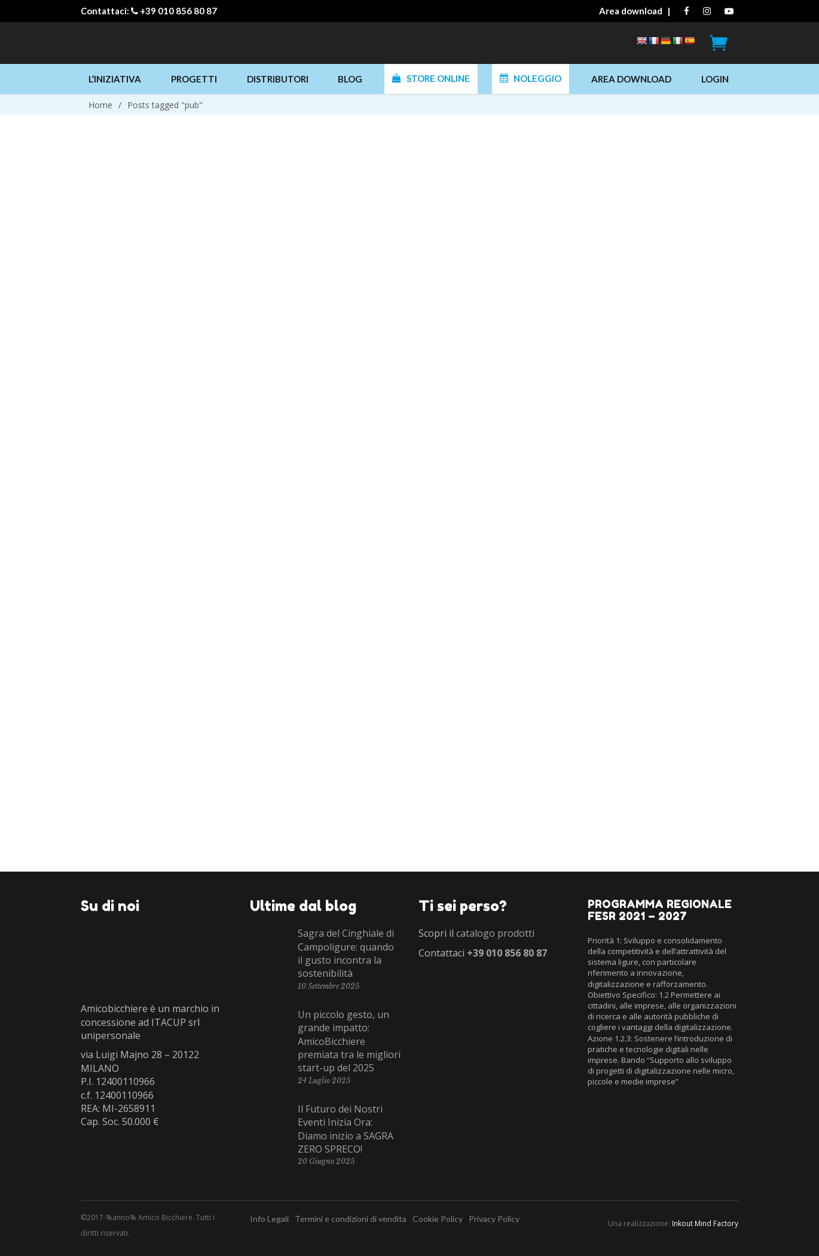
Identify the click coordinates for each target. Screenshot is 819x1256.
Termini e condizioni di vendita (351, 1219)
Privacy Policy (494, 1219)
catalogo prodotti (495, 933)
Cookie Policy (437, 1219)
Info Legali (269, 1219)
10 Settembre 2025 (328, 986)
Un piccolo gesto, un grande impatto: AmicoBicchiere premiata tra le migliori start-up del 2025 (349, 1041)
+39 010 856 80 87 (178, 10)
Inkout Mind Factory (705, 1223)
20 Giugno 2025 (326, 1161)
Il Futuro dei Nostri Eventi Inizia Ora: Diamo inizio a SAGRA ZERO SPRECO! (345, 1129)
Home (100, 105)
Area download (630, 10)
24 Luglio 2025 (324, 1080)
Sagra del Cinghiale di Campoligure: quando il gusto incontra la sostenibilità (346, 953)
